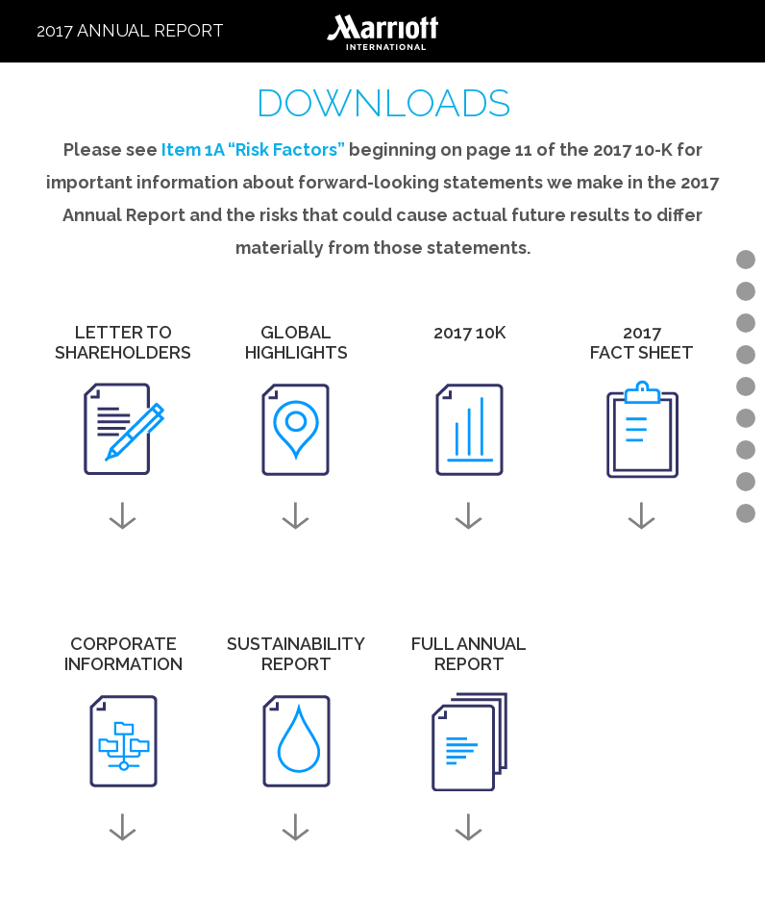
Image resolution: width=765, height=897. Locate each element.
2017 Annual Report (130, 30)
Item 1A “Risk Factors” (253, 149)
